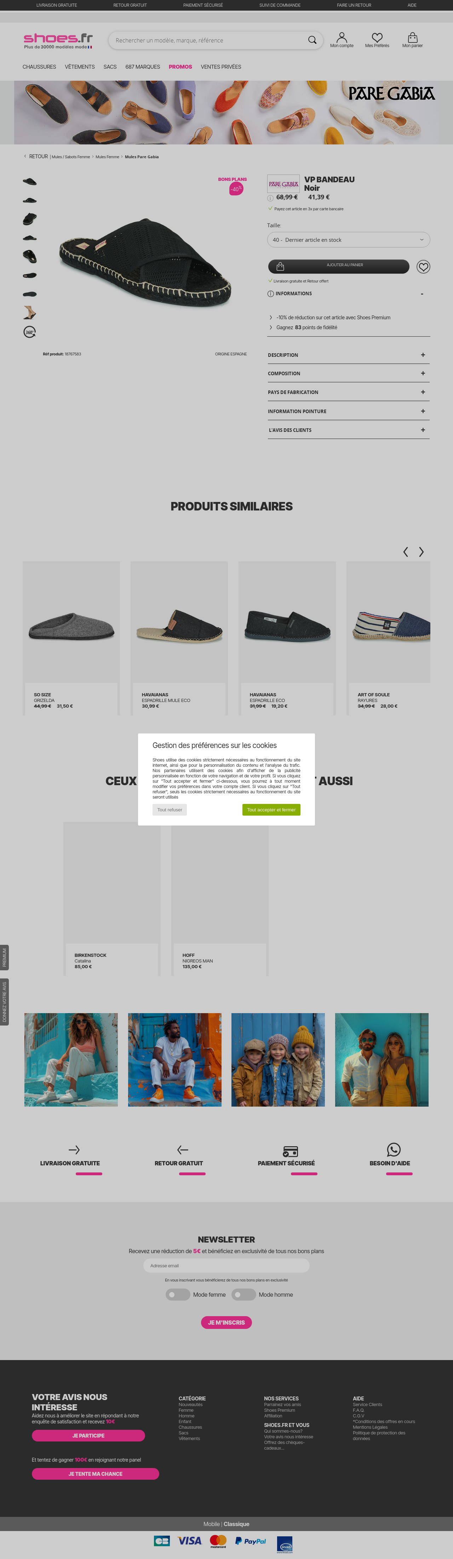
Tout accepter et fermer (271, 809)
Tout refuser (169, 809)
